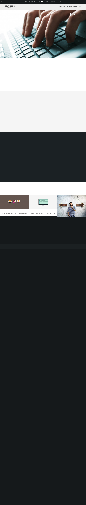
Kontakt (59, 1)
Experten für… (33, 1)
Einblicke (41, 1)
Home (26, 1)
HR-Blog (53, 1)
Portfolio (64, 6)
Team (47, 1)
